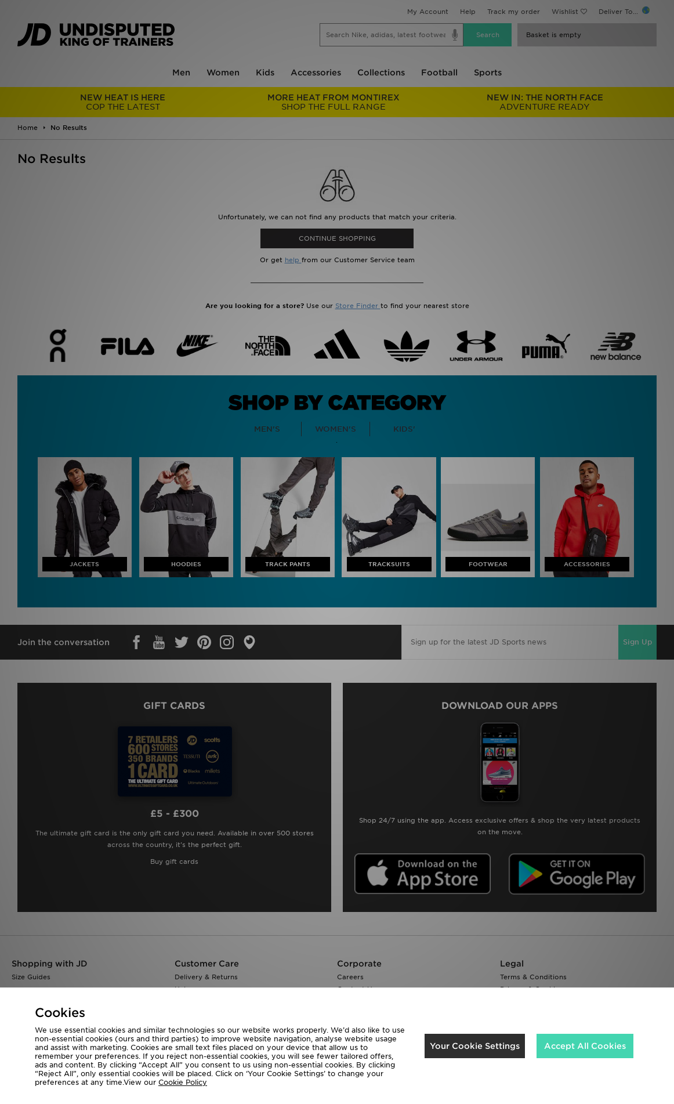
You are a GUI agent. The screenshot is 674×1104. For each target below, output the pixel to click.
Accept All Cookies (585, 1046)
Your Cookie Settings (475, 1046)
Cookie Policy (182, 1082)
